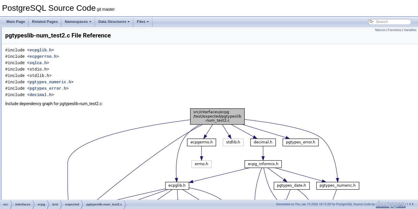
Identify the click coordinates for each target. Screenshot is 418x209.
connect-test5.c (54, 84)
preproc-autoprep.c (57, 129)
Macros (380, 30)
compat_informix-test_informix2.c (67, 46)
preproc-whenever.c (57, 199)
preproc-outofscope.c (58, 167)
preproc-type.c (53, 186)
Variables (410, 30)
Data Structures (114, 21)
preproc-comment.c (57, 135)
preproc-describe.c (56, 154)
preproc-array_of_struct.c (61, 122)
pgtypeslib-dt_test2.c (58, 97)
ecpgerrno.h (115, 56)
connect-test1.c (54, 59)
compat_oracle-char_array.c (64, 52)
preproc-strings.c (55, 180)
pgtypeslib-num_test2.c (60, 116)
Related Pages (45, 21)
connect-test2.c (54, 65)
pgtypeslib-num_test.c (59, 110)
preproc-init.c (52, 161)
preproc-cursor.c (55, 142)
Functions (394, 30)
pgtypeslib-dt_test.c (57, 91)
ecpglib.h (113, 50)
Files (143, 21)
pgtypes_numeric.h (123, 82)
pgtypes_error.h (120, 88)
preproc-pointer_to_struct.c (63, 174)
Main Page (15, 21)
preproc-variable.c (56, 193)
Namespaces (78, 21)
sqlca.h (110, 63)
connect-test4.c (54, 78)
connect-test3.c (54, 71)
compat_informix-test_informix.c (66, 39)
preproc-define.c (55, 148)
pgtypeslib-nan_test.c (58, 103)
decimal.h (113, 95)
